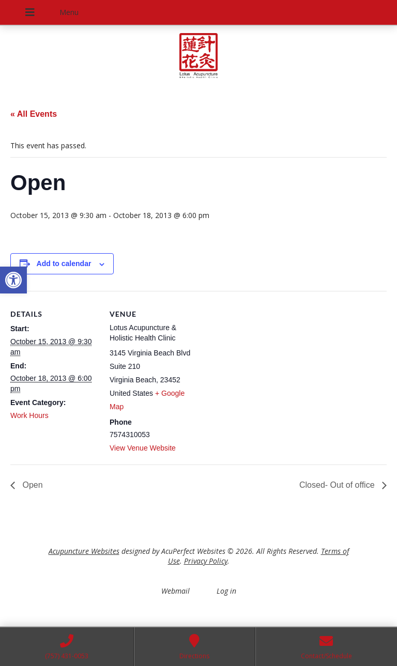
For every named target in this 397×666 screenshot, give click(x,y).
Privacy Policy (205, 561)
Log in (226, 591)
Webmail (175, 591)
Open (31, 485)
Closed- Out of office (338, 485)
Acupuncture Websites (84, 551)
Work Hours (29, 415)
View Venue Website (143, 448)
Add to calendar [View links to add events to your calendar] (64, 263)
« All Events (33, 114)
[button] (13, 280)
